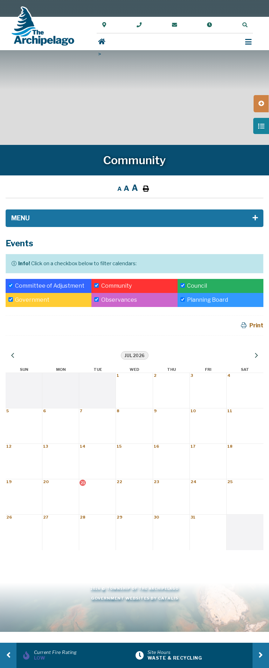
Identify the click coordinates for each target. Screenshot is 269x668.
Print (256, 325)
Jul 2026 (135, 355)
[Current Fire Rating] (77, 655)
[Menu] (248, 42)
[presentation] (8, 655)
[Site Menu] (134, 218)
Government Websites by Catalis (134, 598)
